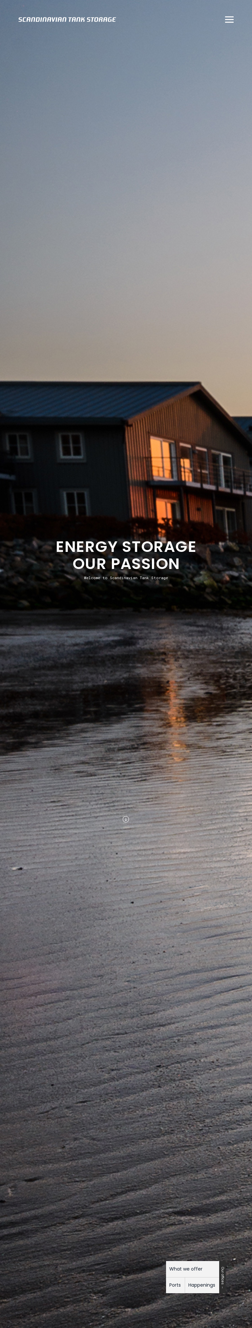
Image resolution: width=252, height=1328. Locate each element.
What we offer (185, 1269)
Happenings (201, 1285)
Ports (175, 1285)
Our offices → (222, 1278)
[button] (227, 20)
